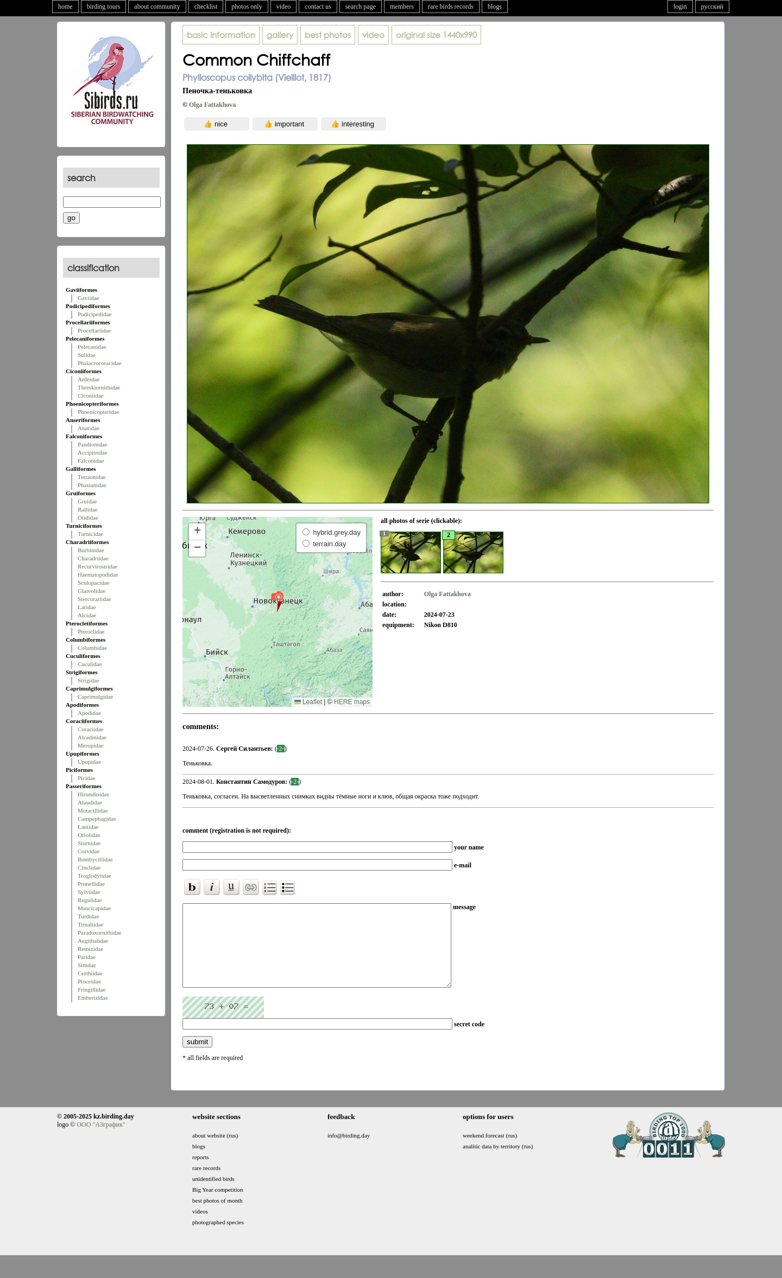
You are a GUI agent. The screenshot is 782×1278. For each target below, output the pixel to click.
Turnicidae (90, 534)
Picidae (86, 778)
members (402, 6)
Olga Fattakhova (212, 104)
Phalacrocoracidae (100, 363)
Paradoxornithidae (100, 932)
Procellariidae (94, 330)
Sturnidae (89, 843)
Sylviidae (89, 892)
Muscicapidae (94, 908)
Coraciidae (91, 729)
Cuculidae (90, 664)
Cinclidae (89, 867)
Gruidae (87, 501)
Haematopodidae (98, 574)
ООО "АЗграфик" (101, 1141)
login (680, 6)
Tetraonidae (92, 477)
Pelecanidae (92, 346)
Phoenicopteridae (98, 411)
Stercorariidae (94, 599)
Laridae (87, 607)
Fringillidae (91, 989)
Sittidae (87, 965)
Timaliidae (90, 924)
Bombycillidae (95, 859)
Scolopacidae (94, 582)
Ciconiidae (91, 395)
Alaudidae (90, 802)
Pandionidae (92, 444)
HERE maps (352, 702)
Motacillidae (93, 810)
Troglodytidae (94, 875)
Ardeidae (88, 379)
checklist (206, 6)
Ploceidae (89, 981)
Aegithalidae (93, 940)
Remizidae (90, 948)
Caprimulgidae (95, 696)
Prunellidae (91, 883)
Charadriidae (93, 558)
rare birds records (451, 6)
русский (712, 6)
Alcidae (87, 615)
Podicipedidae (94, 314)
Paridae (87, 957)
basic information (221, 34)
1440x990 (436, 34)
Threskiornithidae (99, 387)
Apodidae (89, 713)
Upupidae (89, 761)
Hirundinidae (93, 794)
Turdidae (88, 916)
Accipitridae (92, 452)
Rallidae (88, 509)
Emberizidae (93, 997)
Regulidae (90, 900)
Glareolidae (91, 590)
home (65, 6)
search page (360, 6)
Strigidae (88, 680)
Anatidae (88, 428)
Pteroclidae (91, 631)
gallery (280, 34)
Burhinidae (91, 550)
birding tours (104, 6)
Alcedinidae (92, 737)
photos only (246, 6)
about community (157, 6)
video (283, 6)
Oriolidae (89, 835)
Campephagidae (97, 818)
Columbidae (92, 647)
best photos (328, 34)
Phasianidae (92, 485)
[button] (277, 601)
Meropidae (91, 745)
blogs (495, 6)
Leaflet (308, 702)
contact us (318, 6)
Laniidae (88, 826)
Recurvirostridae (97, 566)
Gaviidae (88, 298)
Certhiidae (90, 973)
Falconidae (91, 460)
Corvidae (88, 851)
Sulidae (87, 355)
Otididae (88, 517)
